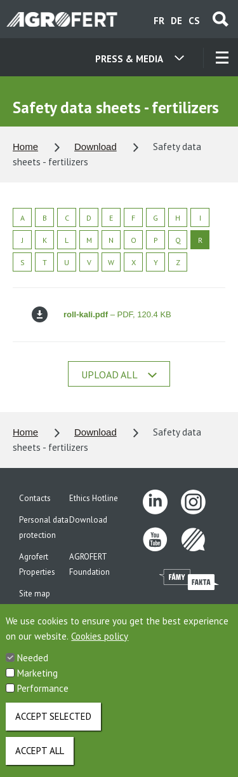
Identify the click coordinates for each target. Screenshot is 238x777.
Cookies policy (99, 646)
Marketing (37, 683)
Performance (43, 698)
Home (25, 146)
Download (95, 146)
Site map (34, 593)
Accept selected (53, 726)
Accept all (39, 760)
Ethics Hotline (93, 498)
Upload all (119, 374)
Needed (32, 667)
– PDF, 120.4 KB (101, 314)
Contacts (35, 498)
